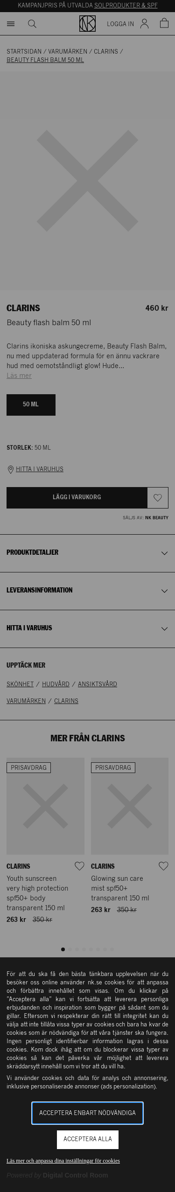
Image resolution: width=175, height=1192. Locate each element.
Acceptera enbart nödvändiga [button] (87, 1113)
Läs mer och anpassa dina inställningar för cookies (63, 1160)
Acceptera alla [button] (87, 1139)
